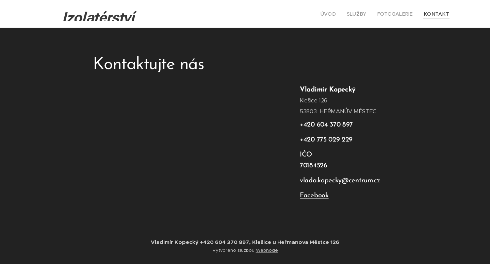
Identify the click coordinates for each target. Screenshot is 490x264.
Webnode (267, 250)
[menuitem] (338, 13)
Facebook (314, 195)
